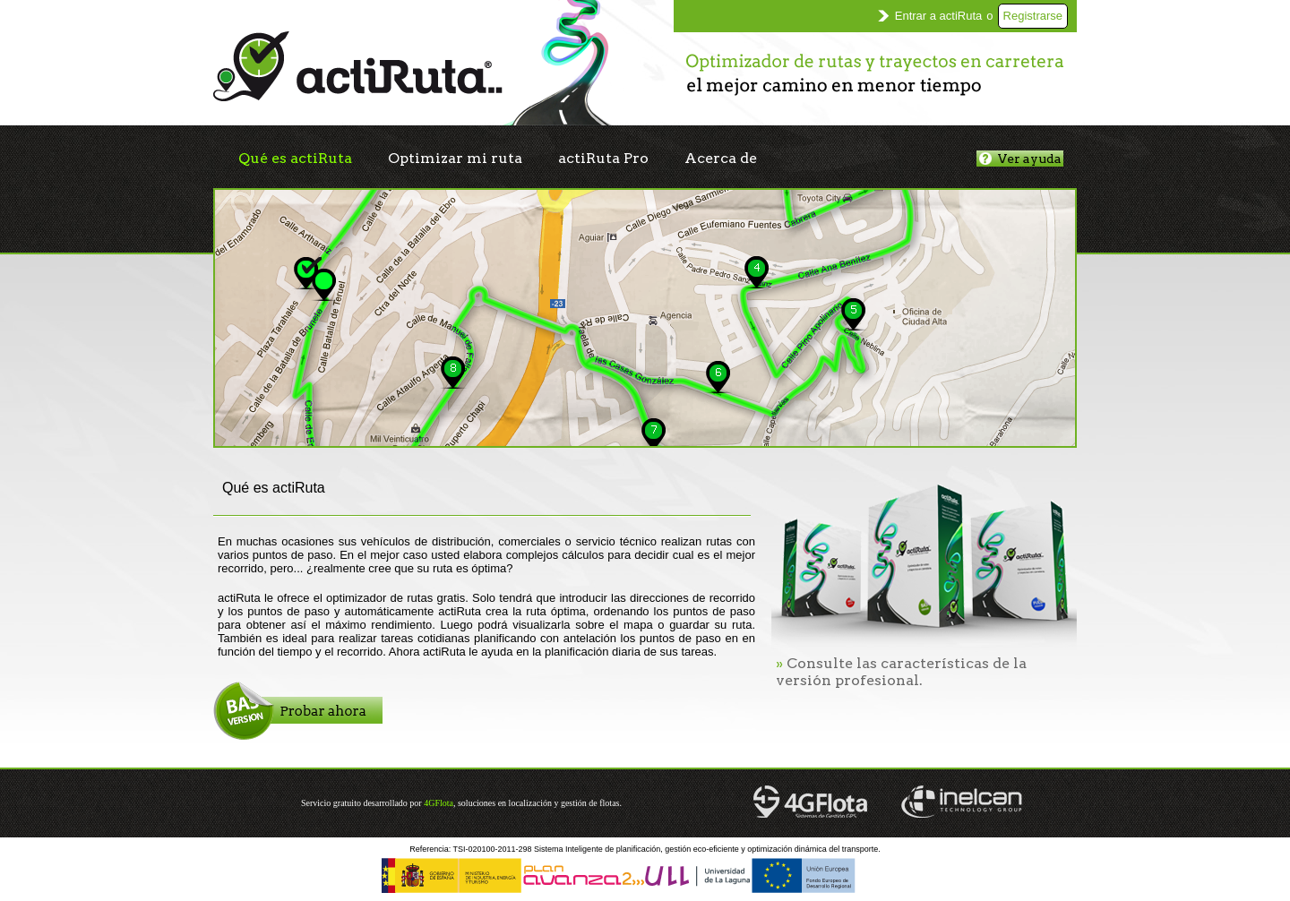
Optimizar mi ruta (455, 158)
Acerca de (720, 158)
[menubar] (497, 158)
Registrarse (1032, 15)
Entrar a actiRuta (939, 15)
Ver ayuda (1020, 158)
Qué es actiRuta (295, 158)
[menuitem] (295, 158)
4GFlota (438, 803)
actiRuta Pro (603, 158)
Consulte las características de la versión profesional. (901, 672)
